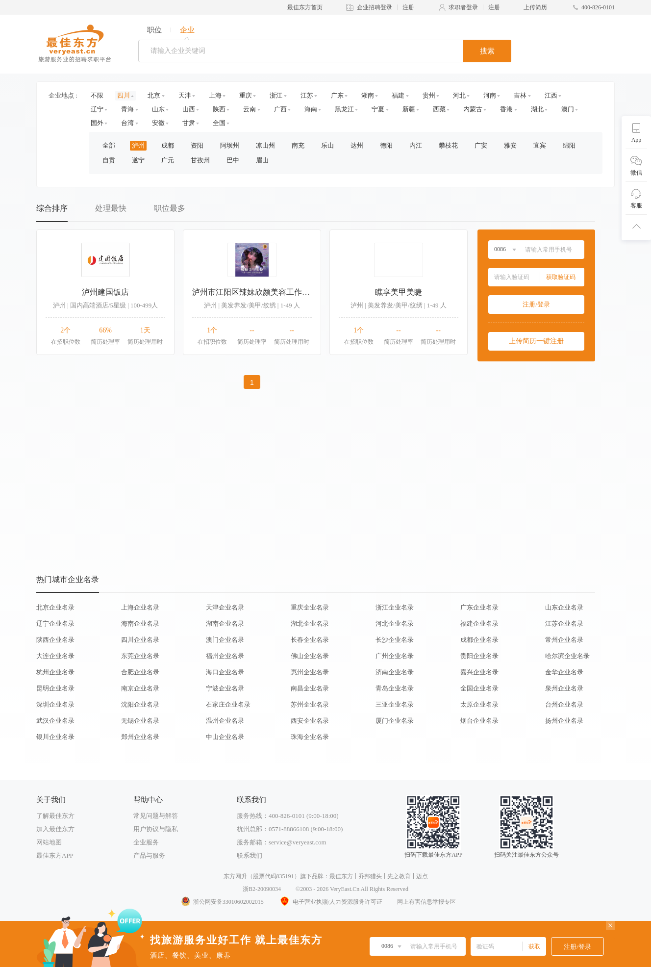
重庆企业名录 (310, 607)
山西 (188, 109)
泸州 (138, 145)
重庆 (245, 95)
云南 (249, 109)
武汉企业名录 (55, 720)
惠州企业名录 (310, 672)
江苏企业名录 (564, 623)
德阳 (386, 145)
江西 (551, 95)
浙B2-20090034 (262, 889)
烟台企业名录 (479, 720)
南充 (298, 145)
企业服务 (146, 842)
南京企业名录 (140, 688)
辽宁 (97, 109)
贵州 (429, 95)
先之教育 (399, 876)
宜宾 (539, 145)
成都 (167, 145)
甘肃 (188, 123)
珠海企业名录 (310, 736)
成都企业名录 (479, 639)
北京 (154, 95)
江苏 (306, 95)
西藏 (439, 109)
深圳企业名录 (55, 704)
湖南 (367, 95)
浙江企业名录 (395, 607)
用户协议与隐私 (155, 829)
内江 (415, 145)
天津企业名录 (225, 607)
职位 (154, 30)
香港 (506, 109)
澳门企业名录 (225, 639)
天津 (184, 95)
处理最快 (110, 208)
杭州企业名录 (55, 672)
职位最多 (169, 208)
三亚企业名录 (395, 704)
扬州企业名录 (564, 720)
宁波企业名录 (225, 688)
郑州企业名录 (140, 736)
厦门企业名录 (395, 720)
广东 (337, 95)
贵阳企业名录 (479, 656)
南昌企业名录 (310, 688)
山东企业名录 (564, 607)
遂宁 (138, 160)
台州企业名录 (564, 704)
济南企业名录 (395, 672)
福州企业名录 (225, 656)
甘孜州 (200, 160)
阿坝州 (229, 145)
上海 (215, 95)
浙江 (276, 95)
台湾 (127, 123)
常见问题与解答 (155, 815)
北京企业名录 (55, 607)
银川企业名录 (55, 736)
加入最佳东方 (55, 829)
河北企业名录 (395, 623)
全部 (108, 145)
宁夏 (378, 109)
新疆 (408, 109)
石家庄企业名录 (228, 704)
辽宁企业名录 (55, 623)
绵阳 (569, 145)
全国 (219, 123)
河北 (459, 95)
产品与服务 (149, 855)
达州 (357, 145)
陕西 (219, 109)
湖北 (537, 109)
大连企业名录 (55, 656)
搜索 (487, 51)
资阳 (197, 145)
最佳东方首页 (305, 7)
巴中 (232, 160)
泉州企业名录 (564, 688)
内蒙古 (472, 109)
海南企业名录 (140, 623)
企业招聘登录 (374, 7)
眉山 (262, 160)
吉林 (520, 95)
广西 (280, 109)
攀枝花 (448, 145)
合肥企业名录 (140, 672)
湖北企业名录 (310, 623)
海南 (310, 109)
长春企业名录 (310, 639)
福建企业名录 (479, 623)
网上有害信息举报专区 (426, 901)
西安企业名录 (310, 720)
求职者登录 (463, 7)
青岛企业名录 (395, 688)
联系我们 (249, 855)
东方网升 (235, 876)
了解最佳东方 (55, 815)
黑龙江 (344, 109)
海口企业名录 (225, 672)
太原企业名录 (479, 704)
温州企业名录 (225, 720)
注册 (408, 7)
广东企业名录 (479, 607)
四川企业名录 (140, 639)
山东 (158, 109)
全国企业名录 (479, 688)
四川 (123, 95)
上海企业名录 (140, 607)
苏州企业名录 (310, 704)
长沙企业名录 (395, 639)
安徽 (158, 123)
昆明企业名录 (55, 688)
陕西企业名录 (55, 639)
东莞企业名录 (140, 656)
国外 (97, 123)
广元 (167, 160)
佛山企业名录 (310, 656)
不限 (97, 95)
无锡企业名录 (140, 720)
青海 (127, 109)
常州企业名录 (564, 639)
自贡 (108, 160)
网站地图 (49, 842)
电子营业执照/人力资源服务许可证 (330, 901)
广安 (481, 145)
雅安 (510, 145)
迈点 (422, 876)
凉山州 (265, 145)
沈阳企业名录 (140, 704)
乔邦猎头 (370, 876)
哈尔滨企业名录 (567, 656)
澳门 (567, 109)
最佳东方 (341, 876)
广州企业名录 (395, 656)
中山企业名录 (225, 736)
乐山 (327, 145)
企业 (187, 30)
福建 (398, 95)
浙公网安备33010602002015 (222, 901)
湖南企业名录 (225, 623)
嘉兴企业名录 (479, 672)
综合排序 (52, 208)
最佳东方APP (55, 855)
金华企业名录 (564, 672)
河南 (489, 95)
